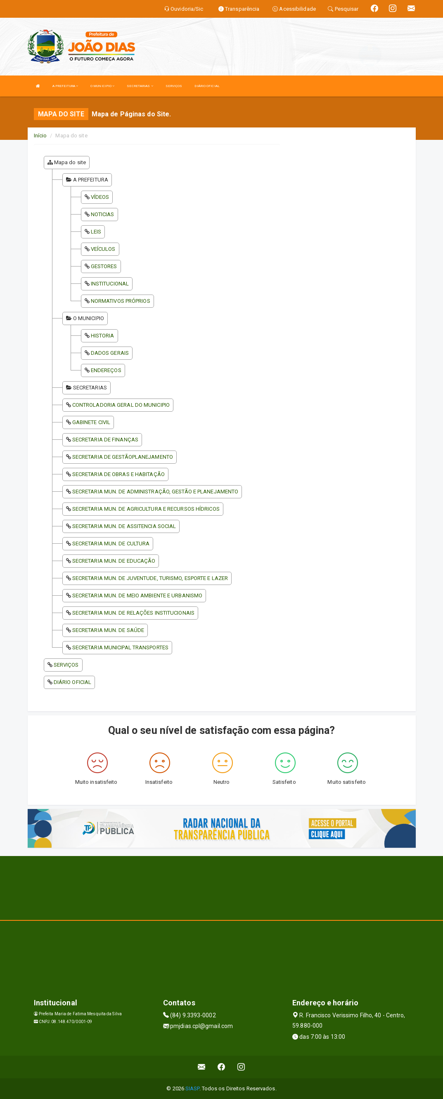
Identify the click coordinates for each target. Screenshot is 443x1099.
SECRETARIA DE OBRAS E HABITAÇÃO (118, 474)
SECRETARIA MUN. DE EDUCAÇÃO (114, 561)
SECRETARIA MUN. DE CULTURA (111, 543)
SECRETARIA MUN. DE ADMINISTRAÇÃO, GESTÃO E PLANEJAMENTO (155, 491)
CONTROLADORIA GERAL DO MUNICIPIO (121, 405)
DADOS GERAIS (110, 353)
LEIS (96, 232)
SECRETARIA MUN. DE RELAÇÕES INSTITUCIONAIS (133, 613)
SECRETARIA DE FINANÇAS (105, 439)
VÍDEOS (100, 197)
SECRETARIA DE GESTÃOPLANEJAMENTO (122, 457)
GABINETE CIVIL (91, 422)
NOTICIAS (102, 214)
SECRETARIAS (140, 86)
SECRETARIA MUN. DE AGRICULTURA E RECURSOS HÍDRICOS (146, 509)
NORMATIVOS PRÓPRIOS (120, 301)
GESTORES (104, 266)
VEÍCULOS (103, 249)
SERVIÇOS (174, 86)
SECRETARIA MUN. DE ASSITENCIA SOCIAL (124, 526)
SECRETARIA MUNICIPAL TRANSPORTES (120, 647)
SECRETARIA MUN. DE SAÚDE (108, 630)
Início (40, 135)
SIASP (192, 1088)
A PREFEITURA (65, 86)
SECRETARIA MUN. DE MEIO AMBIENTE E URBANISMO (137, 595)
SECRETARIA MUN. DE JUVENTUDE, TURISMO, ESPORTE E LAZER (150, 578)
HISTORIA (102, 336)
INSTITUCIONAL (110, 284)
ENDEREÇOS (106, 370)
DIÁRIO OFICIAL (206, 86)
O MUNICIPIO (102, 86)
